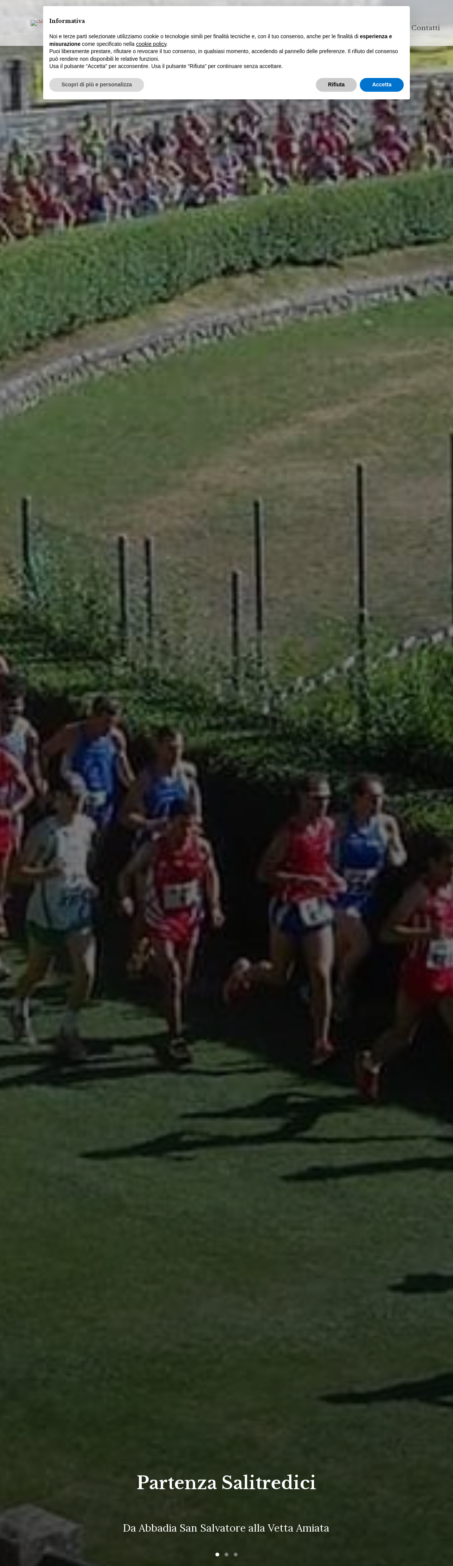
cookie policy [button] (151, 44)
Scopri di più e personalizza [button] (96, 84)
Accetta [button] (382, 84)
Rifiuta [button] (336, 84)
